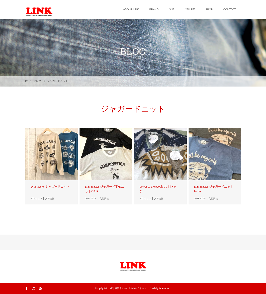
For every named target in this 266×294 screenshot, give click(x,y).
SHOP (209, 9)
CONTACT (229, 9)
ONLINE (190, 9)
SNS (171, 9)
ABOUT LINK (131, 9)
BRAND (153, 9)
